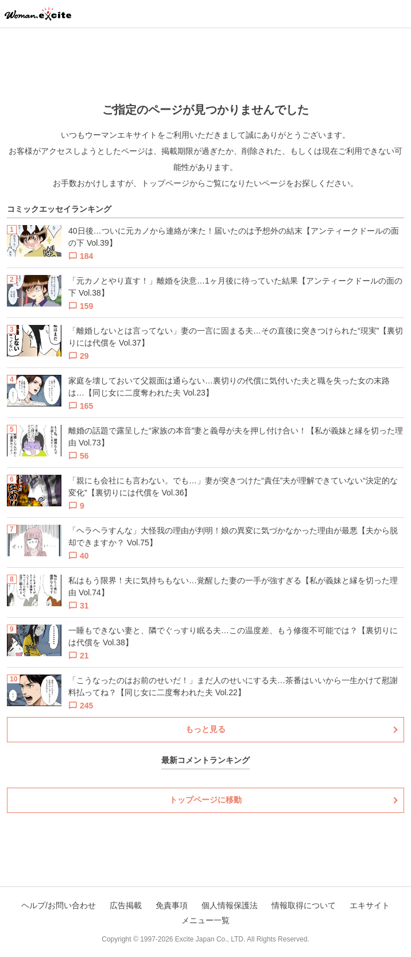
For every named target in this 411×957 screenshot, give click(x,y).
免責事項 (172, 905)
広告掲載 (126, 905)
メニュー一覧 (205, 920)
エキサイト (370, 905)
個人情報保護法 (229, 905)
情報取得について (304, 905)
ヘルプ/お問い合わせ (58, 905)
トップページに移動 (205, 799)
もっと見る (205, 729)
